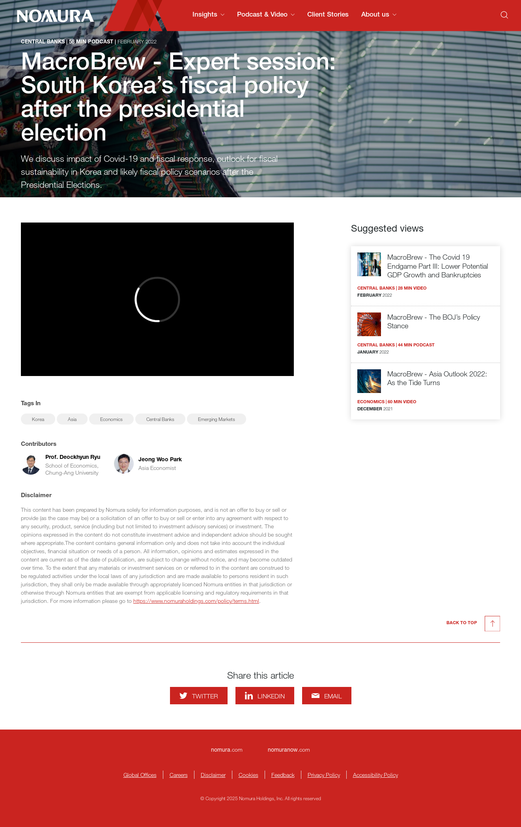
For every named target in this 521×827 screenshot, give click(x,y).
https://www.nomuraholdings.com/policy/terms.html (196, 600)
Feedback (283, 774)
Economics (111, 419)
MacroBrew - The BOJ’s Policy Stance (433, 321)
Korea (38, 419)
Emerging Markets (216, 419)
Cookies (248, 774)
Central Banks (160, 419)
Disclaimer (213, 774)
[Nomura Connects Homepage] (52, 15)
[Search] (504, 15)
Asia (72, 419)
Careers (179, 774)
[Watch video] (157, 299)
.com (227, 749)
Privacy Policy (324, 774)
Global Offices (140, 774)
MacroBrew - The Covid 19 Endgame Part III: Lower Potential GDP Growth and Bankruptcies (437, 266)
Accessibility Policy (375, 774)
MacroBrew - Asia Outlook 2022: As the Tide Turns (437, 378)
